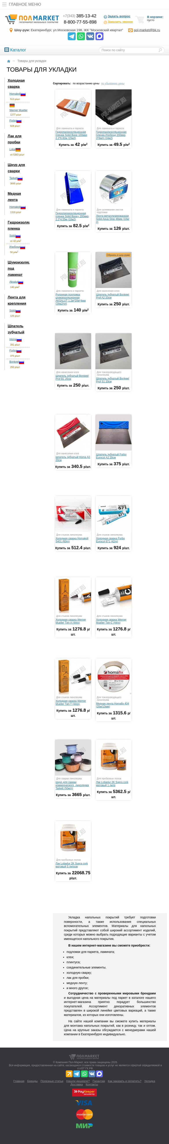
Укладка (149, 1081)
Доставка (76, 1084)
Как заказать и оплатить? (124, 1081)
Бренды (32, 1081)
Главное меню (20, 4)
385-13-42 (79, 15)
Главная (18, 1081)
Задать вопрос (116, 16)
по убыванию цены (112, 83)
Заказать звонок (118, 22)
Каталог (15, 49)
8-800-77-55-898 (80, 22)
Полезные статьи (51, 1081)
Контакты (92, 1084)
